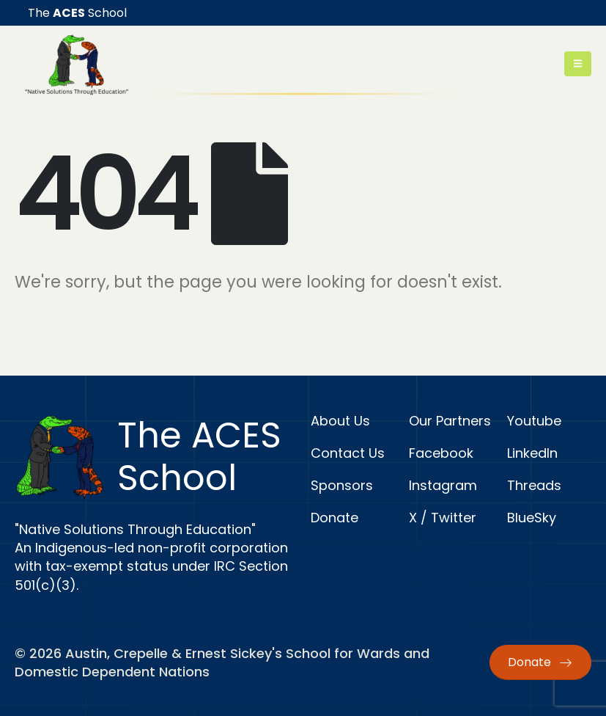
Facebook (441, 453)
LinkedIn (532, 453)
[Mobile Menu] (577, 63)
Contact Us (348, 453)
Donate (334, 517)
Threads (534, 485)
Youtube (534, 421)
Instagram (443, 485)
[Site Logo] (76, 64)
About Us (340, 421)
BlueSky (531, 517)
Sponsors (342, 485)
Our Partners (450, 421)
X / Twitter (442, 517)
